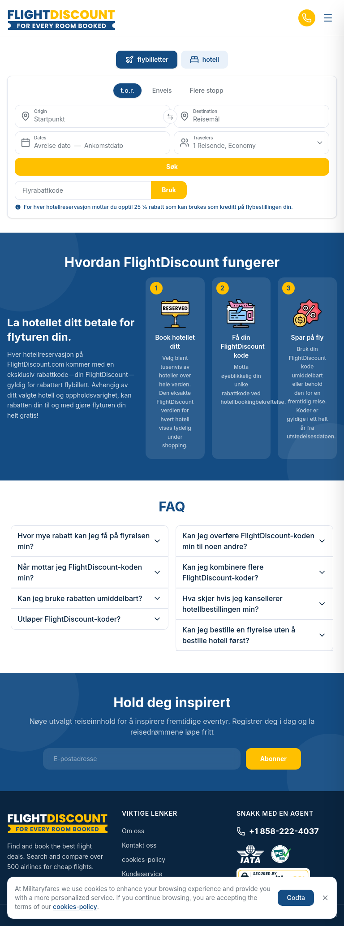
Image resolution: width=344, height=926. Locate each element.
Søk (172, 166)
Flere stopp (207, 90)
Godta (296, 897)
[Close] (325, 898)
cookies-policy (143, 859)
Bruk (169, 190)
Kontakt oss (139, 845)
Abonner (273, 758)
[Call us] (306, 17)
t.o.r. (127, 90)
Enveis (162, 90)
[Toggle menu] (328, 18)
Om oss (133, 831)
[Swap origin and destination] (170, 116)
